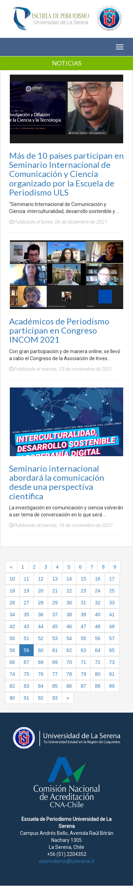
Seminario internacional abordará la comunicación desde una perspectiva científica (56, 482)
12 (41, 579)
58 (12, 650)
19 (26, 590)
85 (55, 686)
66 (12, 662)
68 (41, 662)
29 (55, 602)
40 (97, 614)
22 (69, 590)
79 (83, 674)
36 (41, 614)
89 (112, 686)
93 (55, 698)
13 (55, 579)
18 (12, 590)
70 (69, 662)
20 (41, 590)
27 (26, 602)
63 (83, 650)
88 (97, 686)
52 (41, 638)
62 (69, 650)
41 (112, 614)
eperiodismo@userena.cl (66, 861)
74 (12, 674)
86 (69, 686)
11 (26, 579)
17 (112, 579)
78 (69, 674)
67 (26, 662)
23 (83, 590)
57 (112, 638)
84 (41, 686)
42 (12, 626)
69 (55, 662)
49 (112, 626)
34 (12, 614)
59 (26, 650)
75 (26, 674)
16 (97, 579)
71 (83, 662)
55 (83, 638)
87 (83, 686)
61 (55, 650)
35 (26, 614)
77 (55, 674)
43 (26, 626)
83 (26, 686)
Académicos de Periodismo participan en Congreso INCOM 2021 (59, 330)
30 (69, 602)
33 (112, 602)
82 (12, 686)
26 (12, 602)
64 (97, 650)
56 (97, 638)
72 (97, 662)
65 (112, 650)
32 (97, 602)
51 (26, 638)
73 (112, 662)
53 (55, 638)
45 (55, 626)
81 (112, 674)
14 (69, 579)
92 (41, 698)
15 (83, 579)
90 (12, 698)
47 (83, 626)
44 (41, 626)
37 (55, 614)
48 (97, 626)
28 (41, 602)
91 (26, 698)
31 (83, 602)
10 (12, 579)
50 (12, 638)
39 (83, 614)
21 (55, 590)
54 (69, 638)
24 (97, 590)
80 (97, 674)
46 (69, 626)
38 (69, 614)
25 (112, 590)
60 (41, 650)
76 (41, 674)
